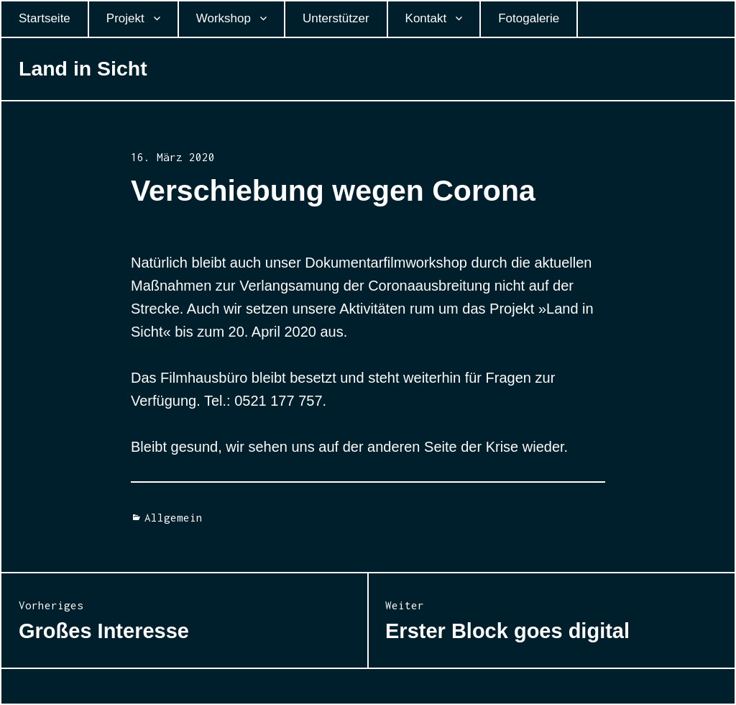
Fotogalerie (528, 18)
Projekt (125, 18)
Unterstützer (336, 18)
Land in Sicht (83, 68)
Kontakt (426, 18)
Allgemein (173, 517)
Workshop (223, 18)
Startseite (44, 18)
